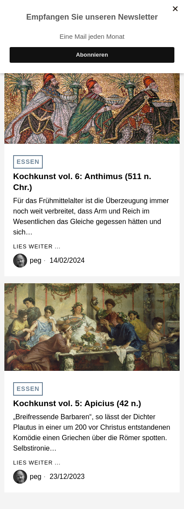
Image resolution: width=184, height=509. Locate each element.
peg (36, 260)
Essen (28, 161)
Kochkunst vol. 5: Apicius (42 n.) (77, 403)
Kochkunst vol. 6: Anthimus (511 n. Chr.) (82, 182)
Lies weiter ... (37, 247)
